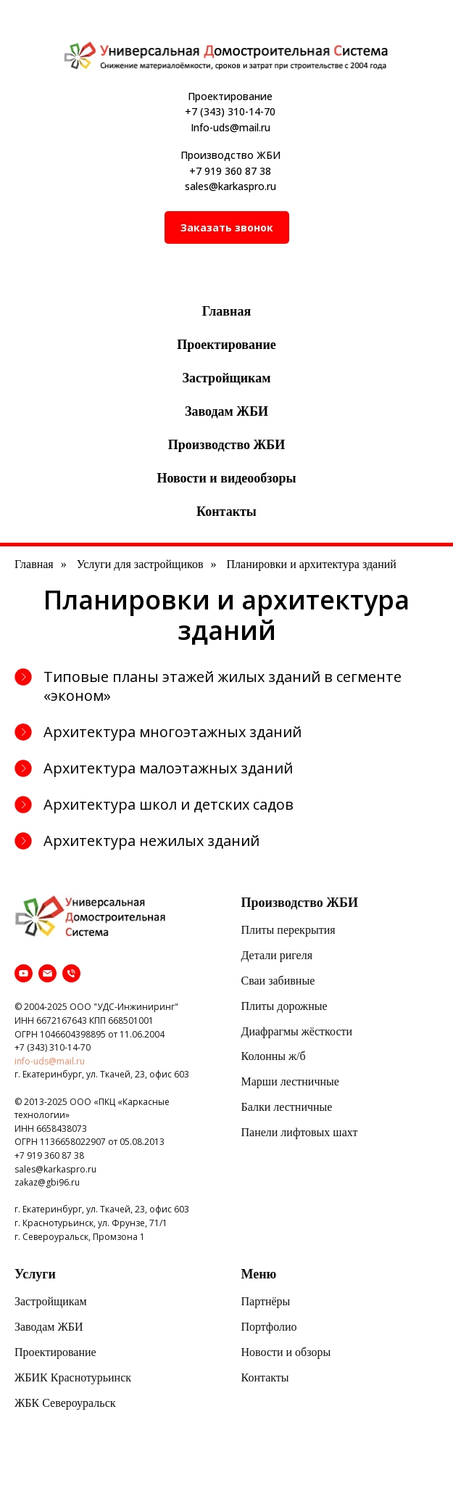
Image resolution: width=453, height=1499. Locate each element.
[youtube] (23, 973)
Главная (226, 311)
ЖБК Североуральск (65, 1403)
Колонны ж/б (273, 1056)
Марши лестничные (290, 1081)
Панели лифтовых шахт (299, 1132)
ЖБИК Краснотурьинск (72, 1377)
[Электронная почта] (47, 973)
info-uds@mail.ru (49, 1061)
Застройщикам (227, 378)
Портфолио (269, 1327)
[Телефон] (71, 973)
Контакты (226, 511)
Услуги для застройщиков (140, 564)
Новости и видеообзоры (226, 478)
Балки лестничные (287, 1107)
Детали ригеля (277, 955)
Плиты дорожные (284, 1006)
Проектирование (226, 344)
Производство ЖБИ (226, 445)
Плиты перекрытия (288, 930)
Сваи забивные (278, 980)
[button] (227, 227)
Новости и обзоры (286, 1352)
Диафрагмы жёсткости (297, 1031)
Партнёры (266, 1301)
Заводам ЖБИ (226, 411)
